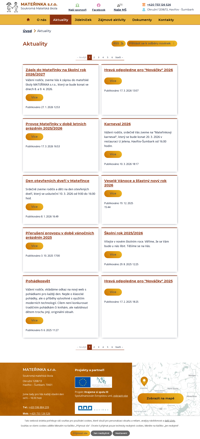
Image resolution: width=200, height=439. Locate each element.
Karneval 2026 (117, 124)
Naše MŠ (120, 10)
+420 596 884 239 (39, 407)
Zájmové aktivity (112, 20)
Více (34, 97)
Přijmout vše (80, 433)
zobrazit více (120, 395)
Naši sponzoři (77, 9)
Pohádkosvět (38, 281)
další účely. (170, 420)
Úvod (28, 20)
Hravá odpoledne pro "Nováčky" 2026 (138, 70)
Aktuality (60, 20)
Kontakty (166, 20)
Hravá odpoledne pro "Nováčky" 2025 (138, 281)
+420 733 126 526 (159, 4)
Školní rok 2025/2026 (123, 233)
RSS (118, 43)
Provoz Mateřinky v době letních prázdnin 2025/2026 (56, 126)
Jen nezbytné (101, 433)
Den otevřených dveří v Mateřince (57, 181)
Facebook (98, 9)
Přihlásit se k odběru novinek (152, 43)
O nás (41, 20)
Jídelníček (83, 20)
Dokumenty (142, 20)
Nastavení (121, 433)
